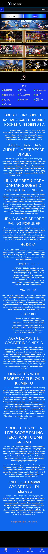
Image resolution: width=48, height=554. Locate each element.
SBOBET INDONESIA (30, 175)
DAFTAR (12, 16)
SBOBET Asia (17, 320)
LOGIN (35, 16)
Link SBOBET (8, 388)
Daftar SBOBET (10, 347)
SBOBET (6, 130)
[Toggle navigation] (3, 4)
